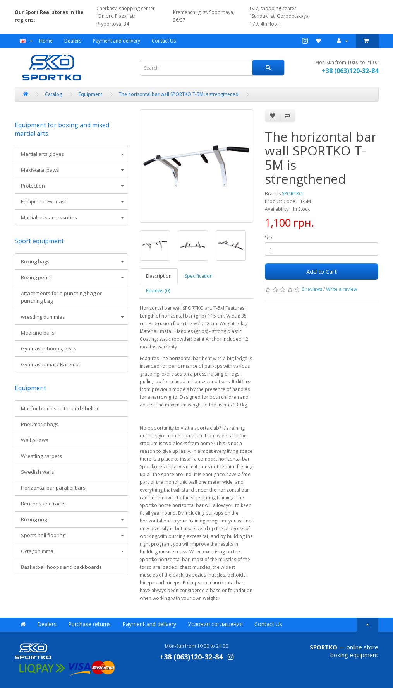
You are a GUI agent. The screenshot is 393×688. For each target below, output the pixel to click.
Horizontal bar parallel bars (53, 487)
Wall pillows (34, 440)
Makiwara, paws (40, 169)
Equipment (30, 388)
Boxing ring (34, 519)
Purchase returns (89, 624)
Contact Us (164, 41)
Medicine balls (38, 332)
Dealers (72, 41)
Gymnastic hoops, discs (48, 348)
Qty (269, 236)
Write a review (341, 289)
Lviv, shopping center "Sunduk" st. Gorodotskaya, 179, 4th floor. (277, 16)
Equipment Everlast (43, 201)
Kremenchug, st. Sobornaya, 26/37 (202, 16)
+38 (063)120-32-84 (350, 71)
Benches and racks (43, 503)
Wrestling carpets (41, 455)
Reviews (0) (158, 290)
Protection (33, 185)
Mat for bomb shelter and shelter (60, 408)
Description (159, 276)
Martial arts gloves (42, 153)
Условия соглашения (215, 624)
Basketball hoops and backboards (61, 566)
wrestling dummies (43, 316)
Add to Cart (321, 271)
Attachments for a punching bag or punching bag (61, 297)
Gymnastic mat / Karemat (50, 364)
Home (46, 41)
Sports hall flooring (43, 535)
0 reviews (312, 289)
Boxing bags (35, 261)
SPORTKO (292, 193)
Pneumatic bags (39, 424)
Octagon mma (37, 551)
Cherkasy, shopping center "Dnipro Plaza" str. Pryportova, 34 (125, 16)
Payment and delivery (116, 41)
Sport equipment (39, 241)
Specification (199, 276)
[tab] (71, 154)
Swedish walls (37, 471)
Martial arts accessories (49, 217)
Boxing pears (36, 277)
